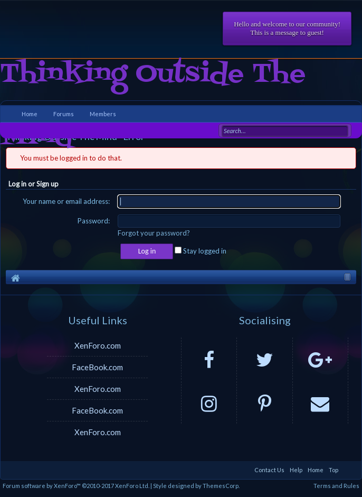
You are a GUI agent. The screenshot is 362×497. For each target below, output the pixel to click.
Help (296, 469)
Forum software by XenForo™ (76, 485)
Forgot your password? (154, 233)
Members (103, 113)
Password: (94, 221)
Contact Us (269, 469)
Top (333, 469)
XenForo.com (97, 345)
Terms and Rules (336, 485)
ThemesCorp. (221, 485)
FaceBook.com (97, 367)
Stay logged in (200, 251)
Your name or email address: (66, 201)
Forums (63, 113)
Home (29, 113)
